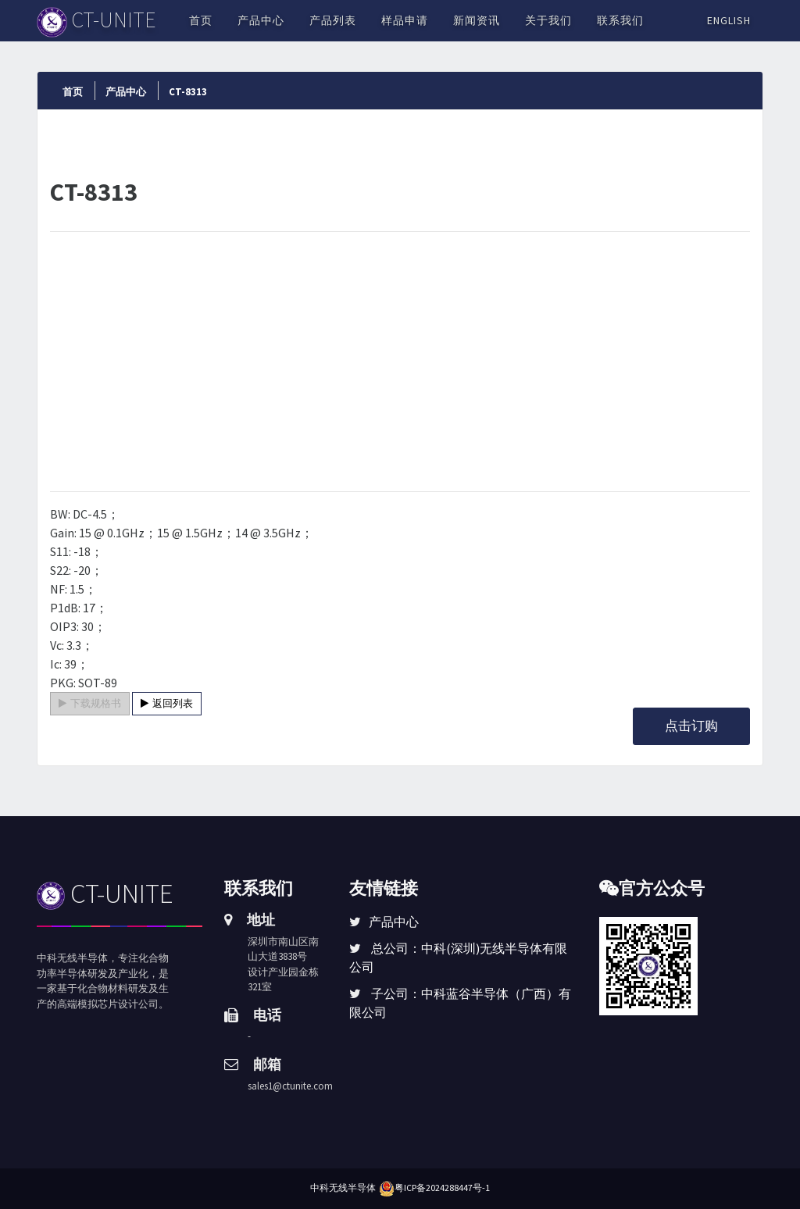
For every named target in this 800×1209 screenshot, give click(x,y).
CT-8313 (188, 91)
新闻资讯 (476, 20)
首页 (200, 20)
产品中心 (261, 20)
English (729, 20)
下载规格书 (90, 703)
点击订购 (691, 725)
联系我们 (620, 20)
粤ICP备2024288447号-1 (442, 1187)
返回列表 (167, 703)
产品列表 (332, 20)
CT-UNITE (105, 893)
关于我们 (548, 20)
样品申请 (404, 20)
